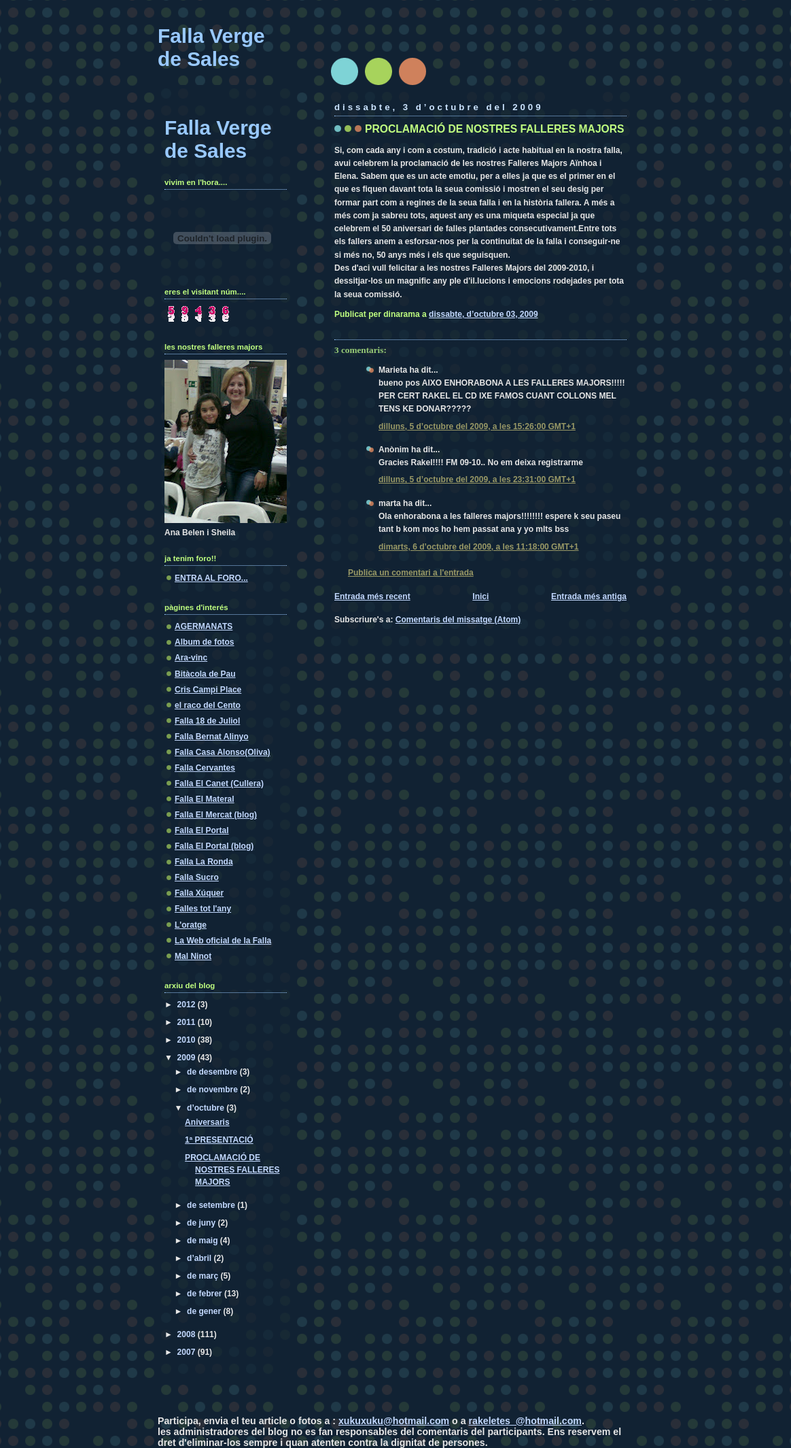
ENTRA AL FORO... (211, 578)
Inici (480, 596)
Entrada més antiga (589, 596)
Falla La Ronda (204, 861)
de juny (202, 1223)
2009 (187, 1057)
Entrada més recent (372, 596)
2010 (187, 1040)
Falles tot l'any (203, 908)
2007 (187, 1352)
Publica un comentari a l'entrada (411, 572)
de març (204, 1276)
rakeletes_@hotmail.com (525, 1420)
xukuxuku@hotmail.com (393, 1420)
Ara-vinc (191, 657)
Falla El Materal (204, 799)
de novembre (213, 1089)
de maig (203, 1240)
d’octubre (206, 1108)
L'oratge (191, 925)
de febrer (205, 1293)
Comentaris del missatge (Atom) (458, 619)
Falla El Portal (202, 830)
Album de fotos (204, 642)
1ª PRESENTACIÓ (219, 1140)
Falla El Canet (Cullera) (219, 783)
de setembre (212, 1205)
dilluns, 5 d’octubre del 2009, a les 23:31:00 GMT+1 (477, 479)
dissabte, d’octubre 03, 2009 (483, 314)
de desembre (213, 1072)
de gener (205, 1311)
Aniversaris (207, 1122)
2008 (187, 1334)
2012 (187, 1004)
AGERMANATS (203, 626)
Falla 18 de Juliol (207, 721)
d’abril (200, 1258)
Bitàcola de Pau (205, 674)
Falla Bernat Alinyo (212, 736)
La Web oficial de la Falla (223, 940)
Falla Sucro (197, 877)
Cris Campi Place (208, 689)
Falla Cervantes (205, 768)
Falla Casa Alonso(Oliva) (222, 752)
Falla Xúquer (199, 893)
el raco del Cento (208, 705)
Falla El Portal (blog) (214, 846)
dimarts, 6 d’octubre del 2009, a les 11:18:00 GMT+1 (479, 547)
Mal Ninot (193, 956)
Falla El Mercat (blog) (216, 815)
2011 (187, 1022)
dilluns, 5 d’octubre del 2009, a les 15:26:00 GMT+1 (477, 426)
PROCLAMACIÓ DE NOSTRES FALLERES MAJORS (494, 129)
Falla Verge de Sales (211, 47)
